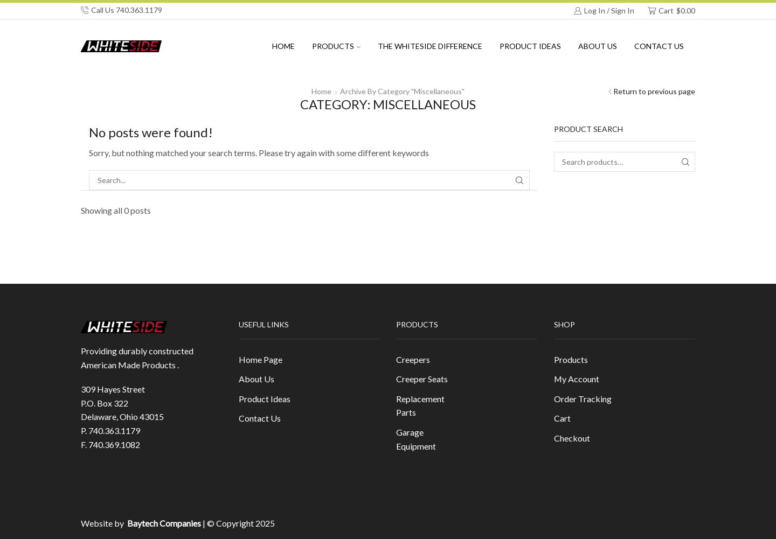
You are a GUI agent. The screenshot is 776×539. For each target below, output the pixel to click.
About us (597, 46)
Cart (562, 418)
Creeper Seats (422, 379)
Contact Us (659, 46)
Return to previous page (654, 91)
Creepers (413, 359)
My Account (576, 379)
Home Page (260, 359)
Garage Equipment (416, 439)
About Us (256, 379)
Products (336, 46)
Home (283, 46)
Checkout (572, 438)
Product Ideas (530, 46)
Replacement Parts (420, 406)
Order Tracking (583, 399)
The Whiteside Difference (430, 46)
